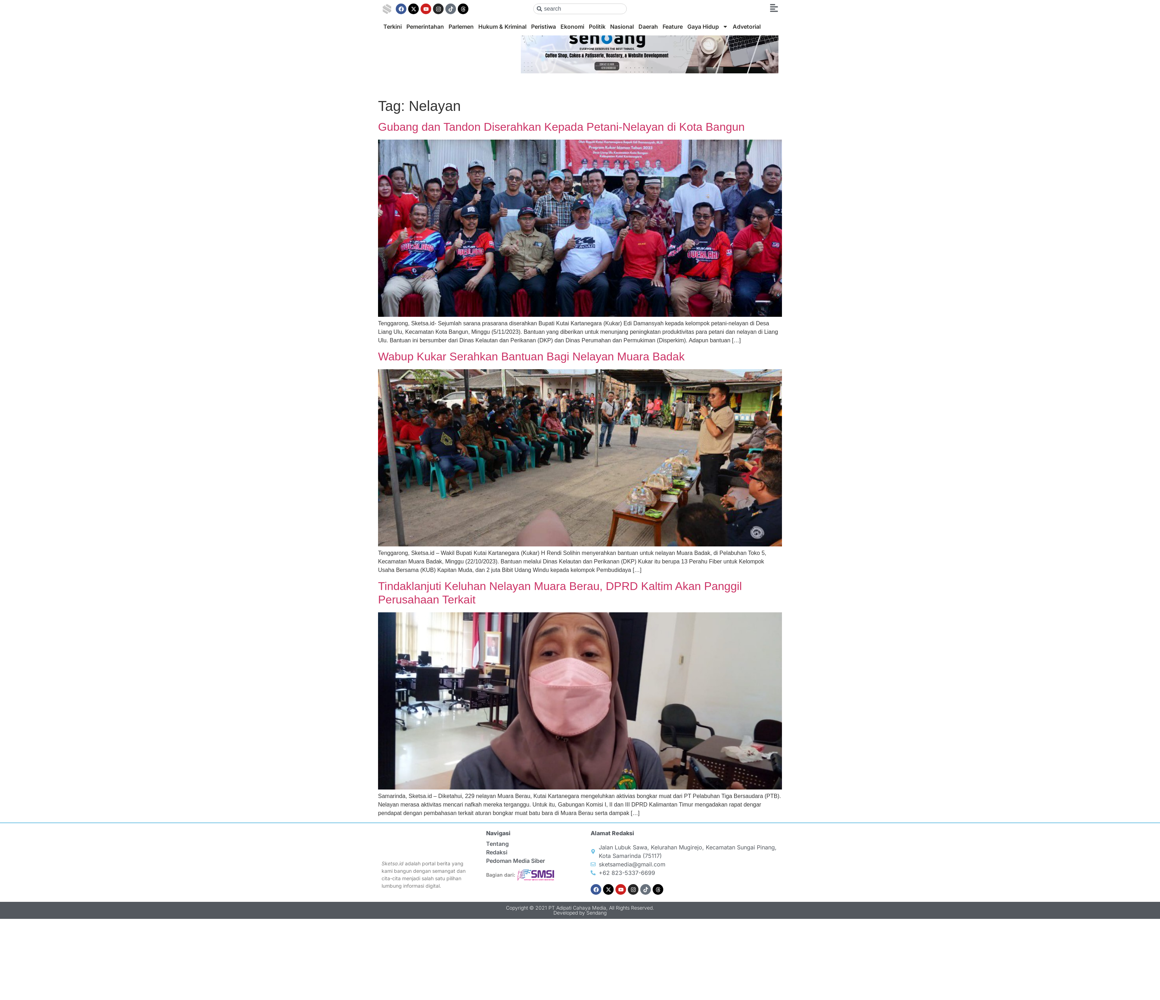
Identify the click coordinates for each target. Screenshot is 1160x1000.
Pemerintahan (425, 26)
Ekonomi (572, 26)
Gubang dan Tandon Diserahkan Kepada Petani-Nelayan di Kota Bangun (561, 126)
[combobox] (580, 9)
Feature (673, 26)
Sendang (596, 913)
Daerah (648, 26)
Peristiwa (543, 26)
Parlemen (461, 26)
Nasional (622, 26)
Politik (597, 26)
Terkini (392, 26)
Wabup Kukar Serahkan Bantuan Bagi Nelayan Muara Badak (531, 356)
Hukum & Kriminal (502, 26)
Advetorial (747, 26)
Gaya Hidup (707, 26)
